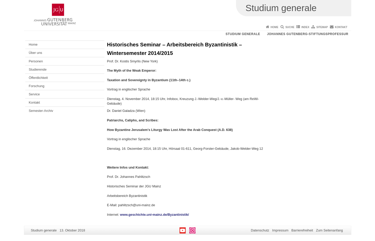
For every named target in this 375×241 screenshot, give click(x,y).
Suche (289, 27)
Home (274, 27)
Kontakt (341, 27)
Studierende (38, 69)
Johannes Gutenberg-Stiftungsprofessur (307, 34)
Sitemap (322, 27)
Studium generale (243, 34)
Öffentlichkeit (38, 78)
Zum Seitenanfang (329, 230)
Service (34, 94)
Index (306, 27)
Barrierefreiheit (302, 230)
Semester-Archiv (41, 111)
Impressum (280, 230)
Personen (36, 61)
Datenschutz (260, 230)
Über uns (35, 53)
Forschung (36, 86)
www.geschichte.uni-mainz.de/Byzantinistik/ (154, 215)
